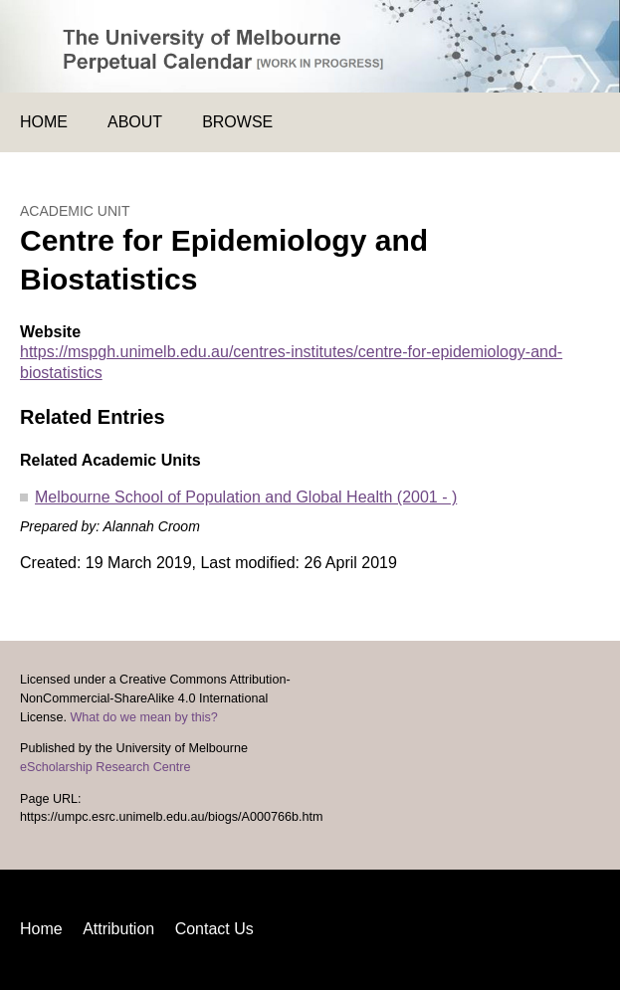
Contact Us (214, 928)
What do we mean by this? (143, 717)
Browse (237, 121)
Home (44, 121)
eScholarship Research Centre (105, 767)
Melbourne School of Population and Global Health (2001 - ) (246, 497)
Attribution (118, 928)
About (134, 121)
